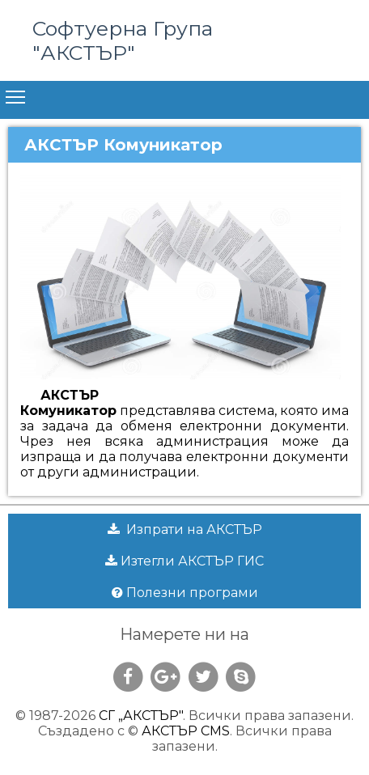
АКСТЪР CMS (186, 731)
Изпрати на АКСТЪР (185, 529)
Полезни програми (185, 592)
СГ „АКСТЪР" (141, 715)
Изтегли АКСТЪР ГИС (184, 561)
